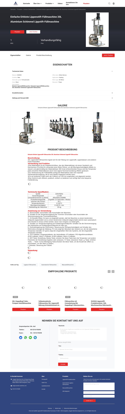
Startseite (13, 9)
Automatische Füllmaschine (48, 264)
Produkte (19, 9)
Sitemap (50, 408)
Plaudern (17, 32)
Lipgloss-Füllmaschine (30, 264)
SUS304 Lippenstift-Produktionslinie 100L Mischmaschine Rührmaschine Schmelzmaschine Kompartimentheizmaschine (102, 305)
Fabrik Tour (44, 382)
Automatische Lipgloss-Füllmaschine (67, 383)
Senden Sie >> (89, 400)
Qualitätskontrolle (46, 386)
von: (60, 346)
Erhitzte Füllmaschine (29, 9)
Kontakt (63, 364)
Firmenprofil (44, 379)
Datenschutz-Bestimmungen (70, 408)
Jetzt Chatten (33, 32)
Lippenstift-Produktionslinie (68, 379)
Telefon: (61, 354)
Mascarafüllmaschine (68, 264)
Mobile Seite (58, 408)
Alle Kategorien (66, 391)
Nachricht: (61, 325)
